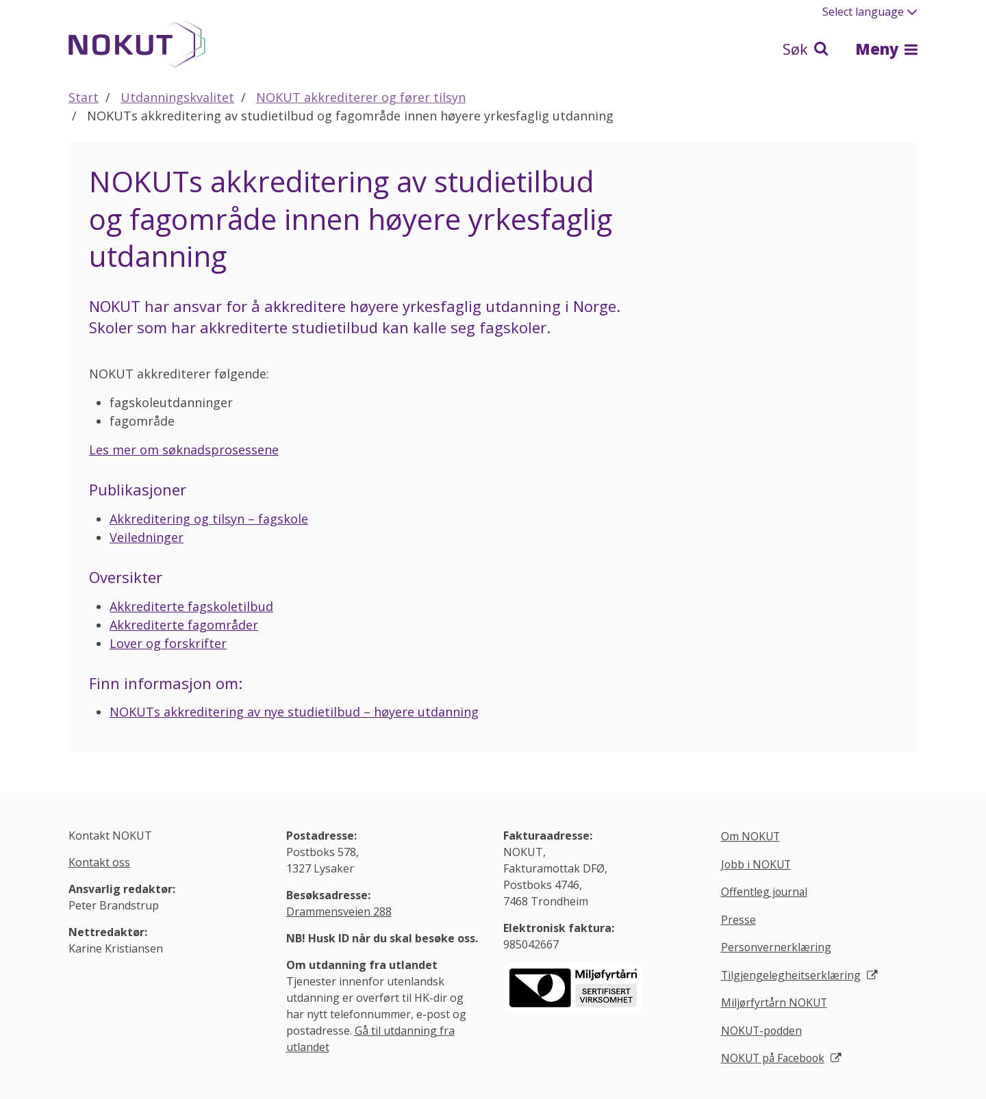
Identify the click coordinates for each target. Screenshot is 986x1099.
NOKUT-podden (762, 1031)
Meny (886, 48)
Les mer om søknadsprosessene (184, 449)
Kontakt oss (99, 862)
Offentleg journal (765, 892)
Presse (738, 920)
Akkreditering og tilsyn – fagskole (209, 518)
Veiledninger (147, 537)
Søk (805, 48)
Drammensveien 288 (339, 911)
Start (83, 97)
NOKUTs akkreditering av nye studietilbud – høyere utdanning (294, 711)
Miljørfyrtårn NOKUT (775, 1003)
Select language (870, 12)
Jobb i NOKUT (757, 864)
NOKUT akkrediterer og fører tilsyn (361, 97)
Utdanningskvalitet (177, 97)
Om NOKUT (751, 836)
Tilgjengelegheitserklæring (791, 975)
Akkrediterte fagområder (184, 625)
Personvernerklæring (776, 948)
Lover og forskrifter (168, 643)
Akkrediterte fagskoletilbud (191, 606)
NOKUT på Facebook (775, 1060)
